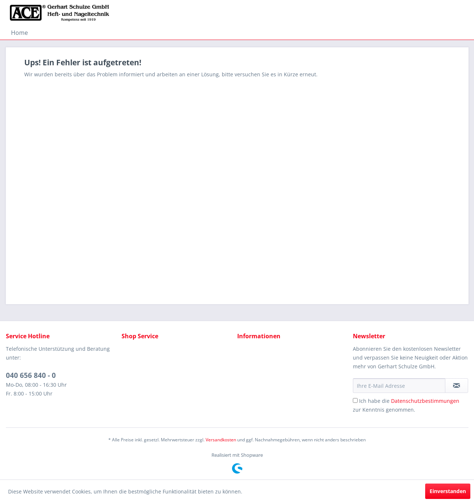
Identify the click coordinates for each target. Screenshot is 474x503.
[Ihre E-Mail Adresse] (399, 385)
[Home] (19, 33)
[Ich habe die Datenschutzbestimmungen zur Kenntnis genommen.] (355, 400)
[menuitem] (19, 33)
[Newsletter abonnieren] (456, 385)
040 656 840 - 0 (31, 375)
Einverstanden (448, 491)
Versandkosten (221, 440)
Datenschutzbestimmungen (425, 400)
